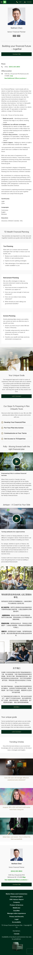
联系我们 (16, 707)
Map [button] (24, 877)
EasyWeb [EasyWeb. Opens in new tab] (16, 910)
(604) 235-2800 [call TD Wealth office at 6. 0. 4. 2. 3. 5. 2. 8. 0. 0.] (14, 66)
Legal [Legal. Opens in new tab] (16, 919)
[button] (13, 422)
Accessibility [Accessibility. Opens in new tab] (16, 922)
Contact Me (16, 54)
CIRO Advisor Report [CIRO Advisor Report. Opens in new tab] (16, 899)
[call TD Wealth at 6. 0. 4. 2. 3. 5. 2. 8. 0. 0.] (19, 2)
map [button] (11, 76)
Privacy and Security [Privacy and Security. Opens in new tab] (16, 916)
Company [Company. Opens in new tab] (16, 902)
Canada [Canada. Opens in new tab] (16, 934)
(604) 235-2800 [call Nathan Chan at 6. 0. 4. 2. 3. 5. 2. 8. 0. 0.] (16, 871)
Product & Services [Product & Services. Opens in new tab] (16, 905)
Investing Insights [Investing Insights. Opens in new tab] (16, 896)
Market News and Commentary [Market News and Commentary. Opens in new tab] (16, 894)
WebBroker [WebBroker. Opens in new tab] (16, 908)
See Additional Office (16, 78)
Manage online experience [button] (16, 913)
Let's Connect (16, 396)
